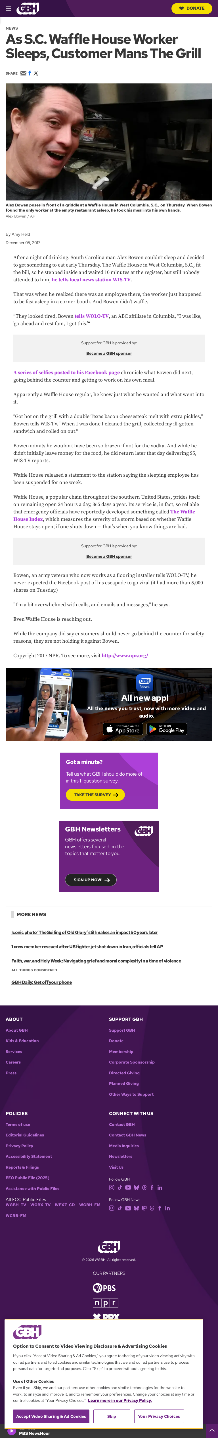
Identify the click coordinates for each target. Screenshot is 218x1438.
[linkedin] (159, 1188)
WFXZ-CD (65, 1205)
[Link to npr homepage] (105, 1303)
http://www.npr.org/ (125, 655)
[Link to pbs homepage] (104, 1288)
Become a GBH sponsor (109, 353)
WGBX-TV (40, 1205)
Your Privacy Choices (159, 1416)
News (12, 28)
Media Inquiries (124, 1146)
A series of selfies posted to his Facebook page (66, 372)
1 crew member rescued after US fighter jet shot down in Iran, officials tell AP (87, 947)
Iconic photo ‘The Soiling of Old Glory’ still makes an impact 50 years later (84, 933)
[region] (104, 1374)
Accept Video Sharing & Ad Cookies (51, 1416)
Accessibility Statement (29, 1157)
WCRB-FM (16, 1216)
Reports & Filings (22, 1167)
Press (11, 1073)
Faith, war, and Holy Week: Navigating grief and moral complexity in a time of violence (95, 961)
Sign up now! (88, 880)
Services (14, 1052)
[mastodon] (144, 1208)
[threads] (144, 1188)
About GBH (17, 1031)
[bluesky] (136, 1188)
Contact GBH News (127, 1135)
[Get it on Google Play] (167, 729)
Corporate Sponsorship (132, 1062)
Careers (13, 1062)
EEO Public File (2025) (27, 1178)
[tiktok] (120, 1188)
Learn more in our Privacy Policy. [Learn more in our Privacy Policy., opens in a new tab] (120, 1400)
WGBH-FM (89, 1205)
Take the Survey (92, 795)
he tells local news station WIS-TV (91, 279)
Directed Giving (124, 1073)
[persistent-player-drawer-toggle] (212, 1431)
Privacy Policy (19, 1146)
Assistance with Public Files (32, 1189)
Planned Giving (124, 1084)
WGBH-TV (16, 1205)
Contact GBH (122, 1125)
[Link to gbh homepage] (27, 8)
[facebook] (152, 1188)
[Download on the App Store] (121, 729)
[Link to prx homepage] (106, 1317)
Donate (192, 8)
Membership (121, 1052)
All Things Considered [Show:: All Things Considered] (34, 970)
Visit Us (116, 1167)
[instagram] (112, 1188)
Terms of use (18, 1125)
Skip (111, 1416)
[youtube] (128, 1188)
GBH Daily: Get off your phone (41, 983)
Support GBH (122, 1031)
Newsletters (120, 1157)
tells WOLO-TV (92, 316)
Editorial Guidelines (25, 1135)
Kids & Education (22, 1041)
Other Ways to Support (131, 1095)
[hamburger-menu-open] (11, 8)
